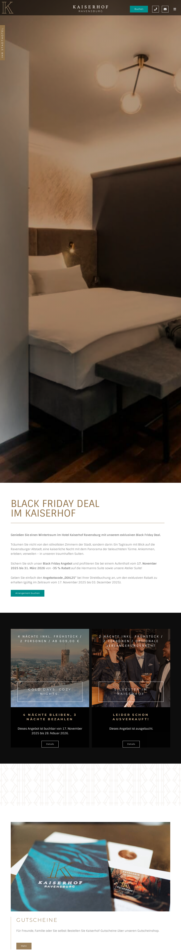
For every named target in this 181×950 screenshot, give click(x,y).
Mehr (24, 946)
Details (50, 744)
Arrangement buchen (27, 593)
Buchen (139, 9)
